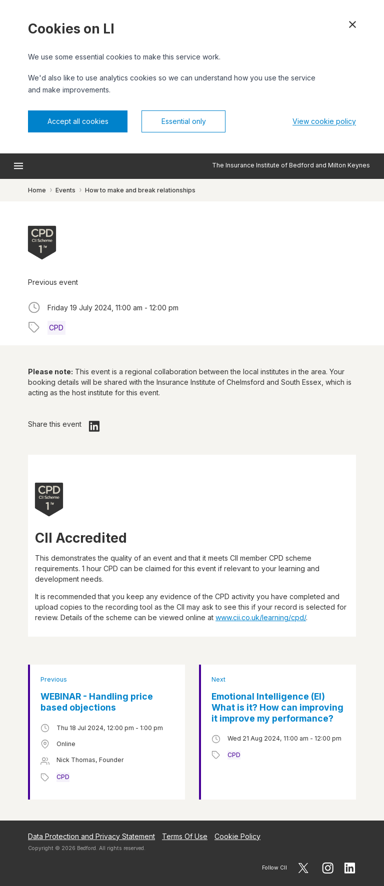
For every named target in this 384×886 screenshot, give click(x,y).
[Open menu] (18, 166)
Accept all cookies (78, 121)
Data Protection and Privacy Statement (91, 836)
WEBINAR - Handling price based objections (96, 702)
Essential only (184, 121)
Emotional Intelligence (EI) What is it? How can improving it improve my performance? (278, 707)
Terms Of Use (185, 836)
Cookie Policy (237, 836)
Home (37, 190)
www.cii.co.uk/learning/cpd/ (261, 617)
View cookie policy (324, 121)
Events (66, 190)
